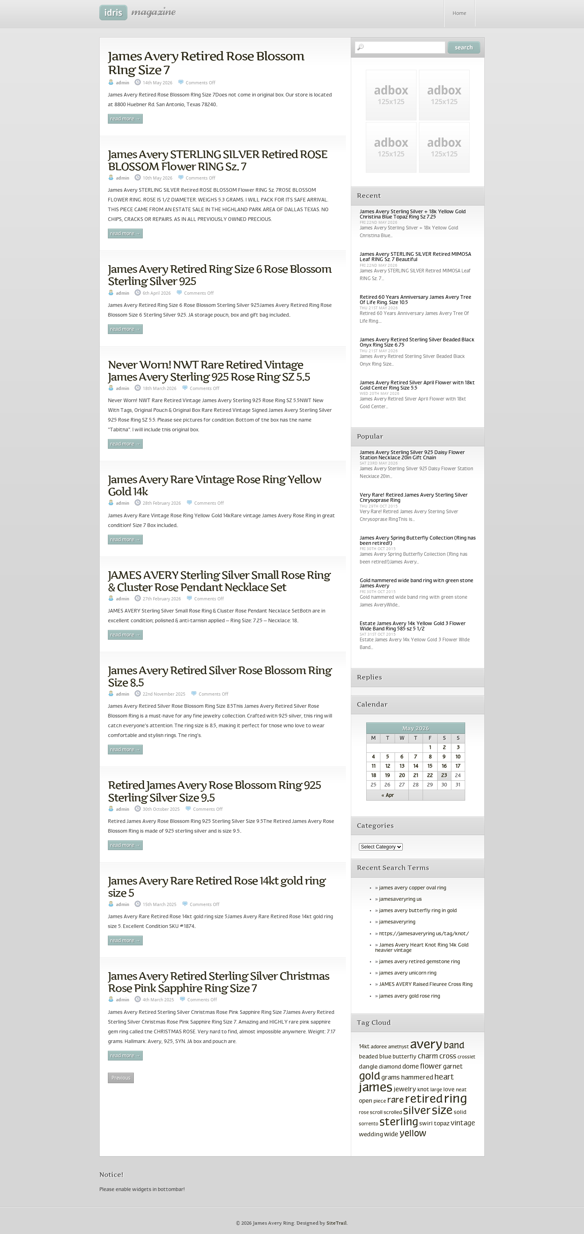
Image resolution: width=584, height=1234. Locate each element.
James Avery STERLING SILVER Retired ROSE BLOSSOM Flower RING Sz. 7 (217, 160)
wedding (371, 1135)
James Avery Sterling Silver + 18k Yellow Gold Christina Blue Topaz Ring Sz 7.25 (413, 215)
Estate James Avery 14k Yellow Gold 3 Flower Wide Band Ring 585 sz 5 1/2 (413, 626)
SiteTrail (336, 1223)
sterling (399, 1122)
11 (373, 766)
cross (447, 1057)
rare (395, 1100)
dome (410, 1067)
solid (460, 1112)
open (365, 1101)
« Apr (388, 795)
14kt (364, 1047)
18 (373, 775)
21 (415, 775)
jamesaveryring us (400, 899)
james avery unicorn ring (407, 973)
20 (402, 775)
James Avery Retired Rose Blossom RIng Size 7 (206, 62)
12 (387, 766)
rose (364, 1113)
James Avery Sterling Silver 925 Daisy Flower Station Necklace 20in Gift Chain (412, 455)
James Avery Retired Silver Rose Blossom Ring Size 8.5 (219, 676)
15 (429, 766)
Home (459, 13)
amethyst (398, 1047)
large (436, 1090)
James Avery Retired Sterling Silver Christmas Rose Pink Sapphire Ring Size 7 (218, 982)
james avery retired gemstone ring (419, 962)
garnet (453, 1067)
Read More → (125, 119)
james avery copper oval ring (412, 888)
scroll (376, 1112)
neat (461, 1090)
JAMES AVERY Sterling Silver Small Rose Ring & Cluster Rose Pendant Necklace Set (219, 581)
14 (415, 766)
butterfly (405, 1057)
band (454, 1046)
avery (426, 1045)
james (376, 1088)
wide (391, 1135)
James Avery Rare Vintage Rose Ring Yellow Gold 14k (214, 485)
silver (417, 1111)
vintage (463, 1123)
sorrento (368, 1124)
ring (455, 1099)
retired (424, 1100)
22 (430, 775)
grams (390, 1078)
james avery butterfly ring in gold (418, 910)
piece (380, 1101)
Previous (121, 1078)
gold (369, 1077)
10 (457, 757)
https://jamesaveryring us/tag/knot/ (424, 934)
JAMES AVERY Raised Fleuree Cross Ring (425, 984)
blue (385, 1057)
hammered (417, 1078)
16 (444, 766)
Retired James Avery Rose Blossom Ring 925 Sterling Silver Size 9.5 (214, 791)
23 (444, 775)
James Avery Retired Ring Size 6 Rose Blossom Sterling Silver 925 (219, 275)
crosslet (466, 1057)
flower (431, 1066)
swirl (426, 1124)
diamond (390, 1067)
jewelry (405, 1089)
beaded (368, 1057)
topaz (441, 1124)
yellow (413, 1133)
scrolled (393, 1112)
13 (401, 766)
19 (387, 775)
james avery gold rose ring (409, 996)
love (449, 1090)
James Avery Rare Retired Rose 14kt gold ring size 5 (216, 887)
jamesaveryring (397, 922)
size (442, 1110)
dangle (368, 1067)
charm (428, 1057)
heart (444, 1077)
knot (423, 1090)
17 (457, 766)
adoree (379, 1047)
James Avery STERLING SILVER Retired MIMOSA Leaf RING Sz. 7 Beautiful (415, 257)
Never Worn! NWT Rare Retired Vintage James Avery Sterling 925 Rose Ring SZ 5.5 (209, 370)
